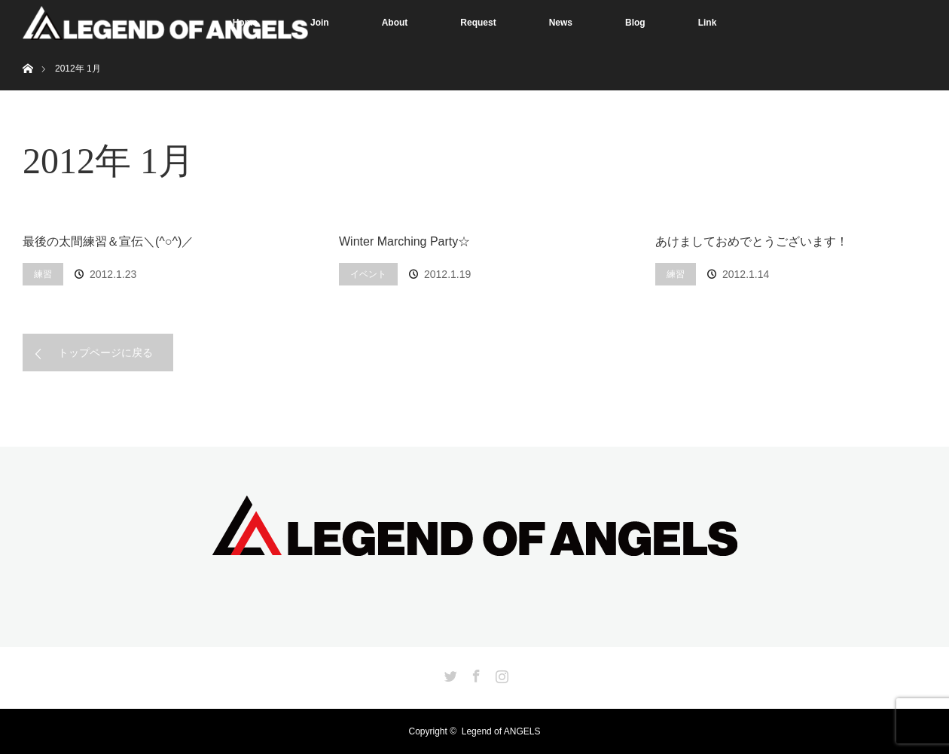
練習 (43, 274)
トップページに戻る (105, 352)
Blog (635, 22)
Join (319, 22)
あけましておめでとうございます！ (751, 241)
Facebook (474, 673)
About (395, 22)
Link (707, 22)
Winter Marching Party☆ (404, 241)
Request (478, 22)
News (560, 22)
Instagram (500, 673)
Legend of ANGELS (501, 731)
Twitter (449, 673)
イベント (368, 274)
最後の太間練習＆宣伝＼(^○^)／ (108, 241)
